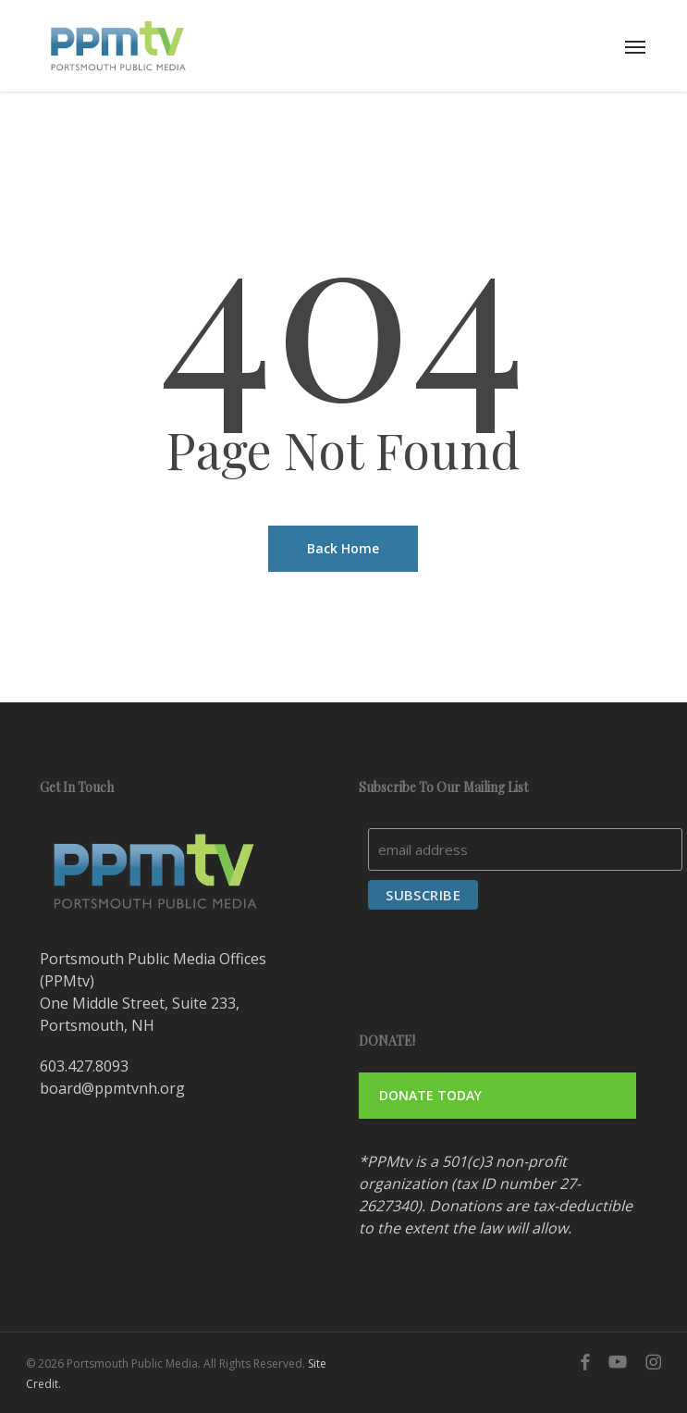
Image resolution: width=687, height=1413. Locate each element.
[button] (635, 46)
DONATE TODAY (430, 1095)
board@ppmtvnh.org (112, 1088)
